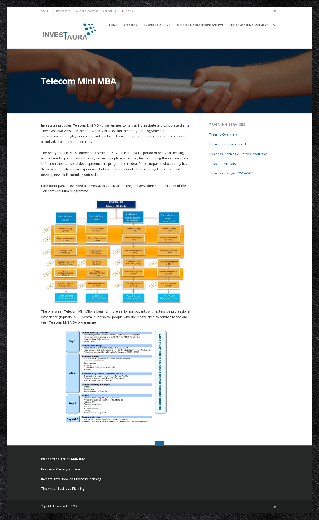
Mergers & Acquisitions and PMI (200, 25)
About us (46, 10)
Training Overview (223, 134)
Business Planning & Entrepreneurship (238, 154)
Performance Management (249, 25)
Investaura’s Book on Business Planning (71, 479)
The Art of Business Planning (63, 488)
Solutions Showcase (86, 10)
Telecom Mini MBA (223, 163)
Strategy (130, 25)
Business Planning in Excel (60, 469)
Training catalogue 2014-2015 (232, 173)
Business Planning (157, 25)
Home (113, 25)
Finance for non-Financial (227, 144)
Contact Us (109, 10)
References (63, 10)
